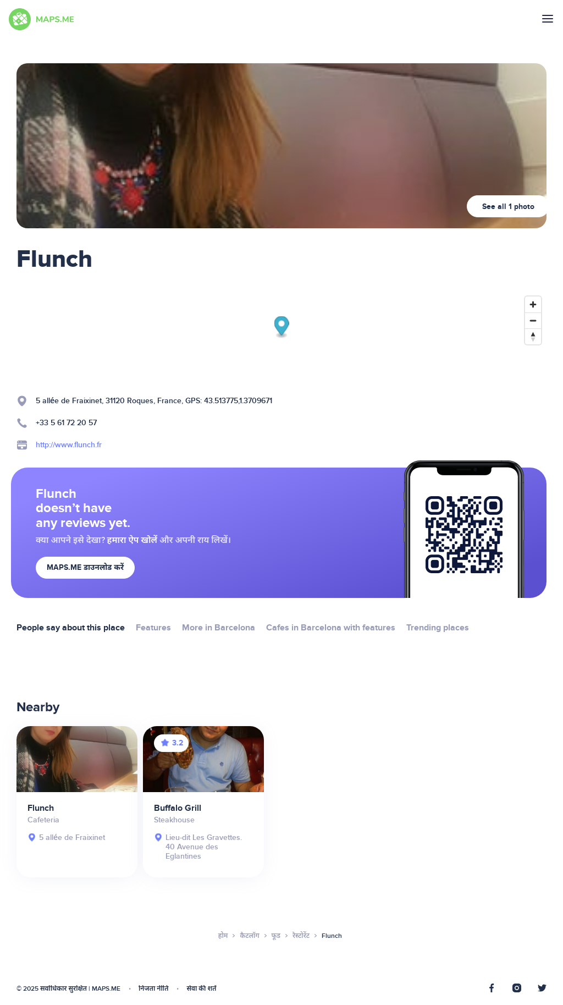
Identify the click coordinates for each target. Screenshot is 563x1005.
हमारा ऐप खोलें (132, 540)
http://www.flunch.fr (69, 444)
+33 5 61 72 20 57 (66, 422)
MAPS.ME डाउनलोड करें (85, 567)
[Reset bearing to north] (533, 336)
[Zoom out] (533, 320)
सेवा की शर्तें (201, 989)
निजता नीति (153, 989)
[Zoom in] (533, 304)
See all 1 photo (508, 206)
